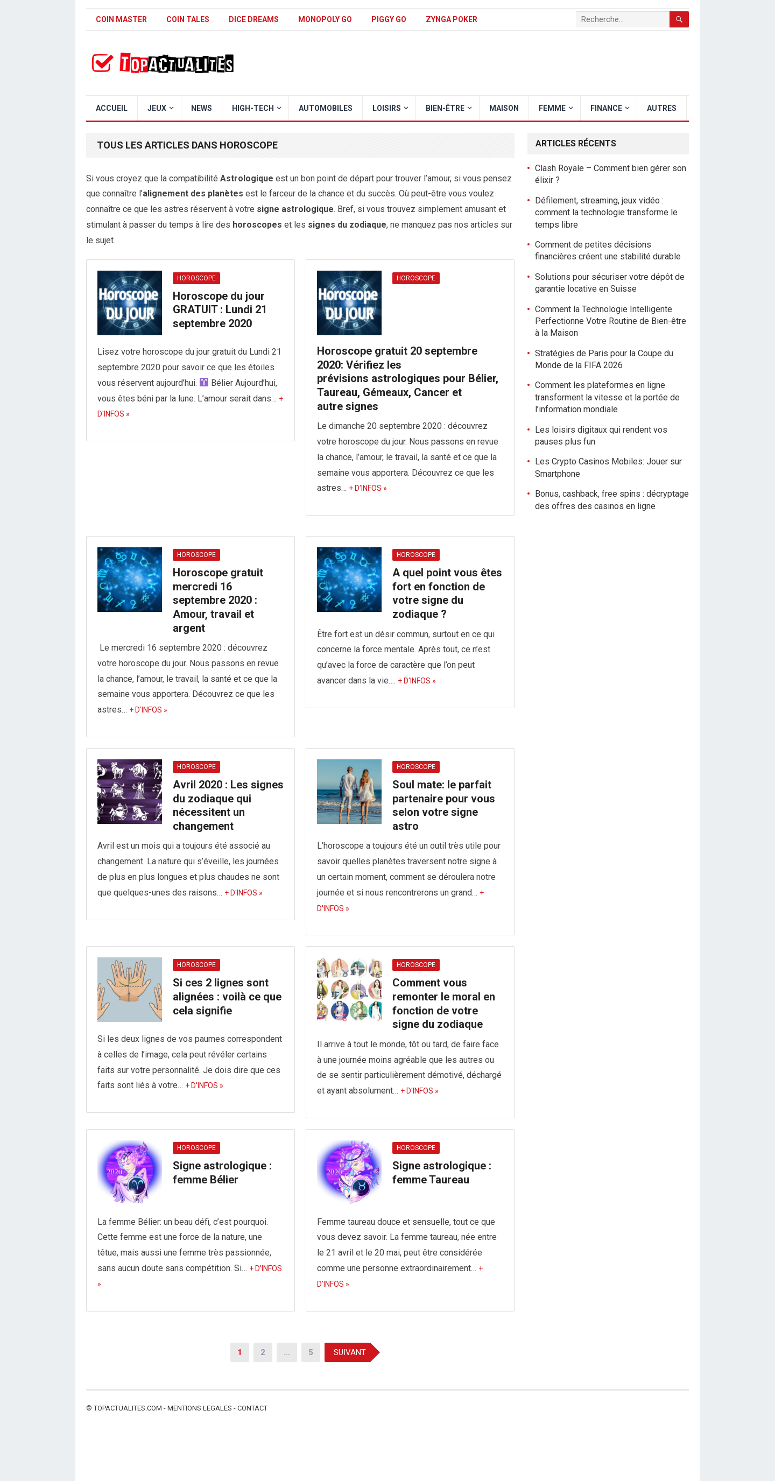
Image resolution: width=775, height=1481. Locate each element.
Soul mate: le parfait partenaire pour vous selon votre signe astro (443, 805)
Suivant (350, 1352)
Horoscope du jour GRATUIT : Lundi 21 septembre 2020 (220, 310)
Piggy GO (388, 19)
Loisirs (386, 108)
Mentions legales (199, 1408)
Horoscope (196, 278)
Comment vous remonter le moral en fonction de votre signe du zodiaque (443, 1003)
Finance (606, 108)
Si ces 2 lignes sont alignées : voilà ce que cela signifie (227, 996)
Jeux (156, 108)
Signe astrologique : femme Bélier (222, 1172)
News (201, 108)
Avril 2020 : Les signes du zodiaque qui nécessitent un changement (228, 805)
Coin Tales (187, 19)
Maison (504, 108)
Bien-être (445, 108)
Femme (552, 108)
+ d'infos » (368, 488)
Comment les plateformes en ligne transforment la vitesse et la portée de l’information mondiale (607, 397)
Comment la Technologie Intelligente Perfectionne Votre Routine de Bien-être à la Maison (610, 321)
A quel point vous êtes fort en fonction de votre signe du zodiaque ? (447, 593)
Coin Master (121, 19)
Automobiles (326, 108)
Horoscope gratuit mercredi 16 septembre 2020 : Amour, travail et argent (218, 600)
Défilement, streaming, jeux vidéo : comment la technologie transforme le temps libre (606, 212)
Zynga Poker (451, 19)
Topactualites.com (128, 1408)
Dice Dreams (254, 19)
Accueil (112, 108)
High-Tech (253, 108)
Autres (662, 108)
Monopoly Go (325, 19)
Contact (252, 1408)
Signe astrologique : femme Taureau (441, 1172)
